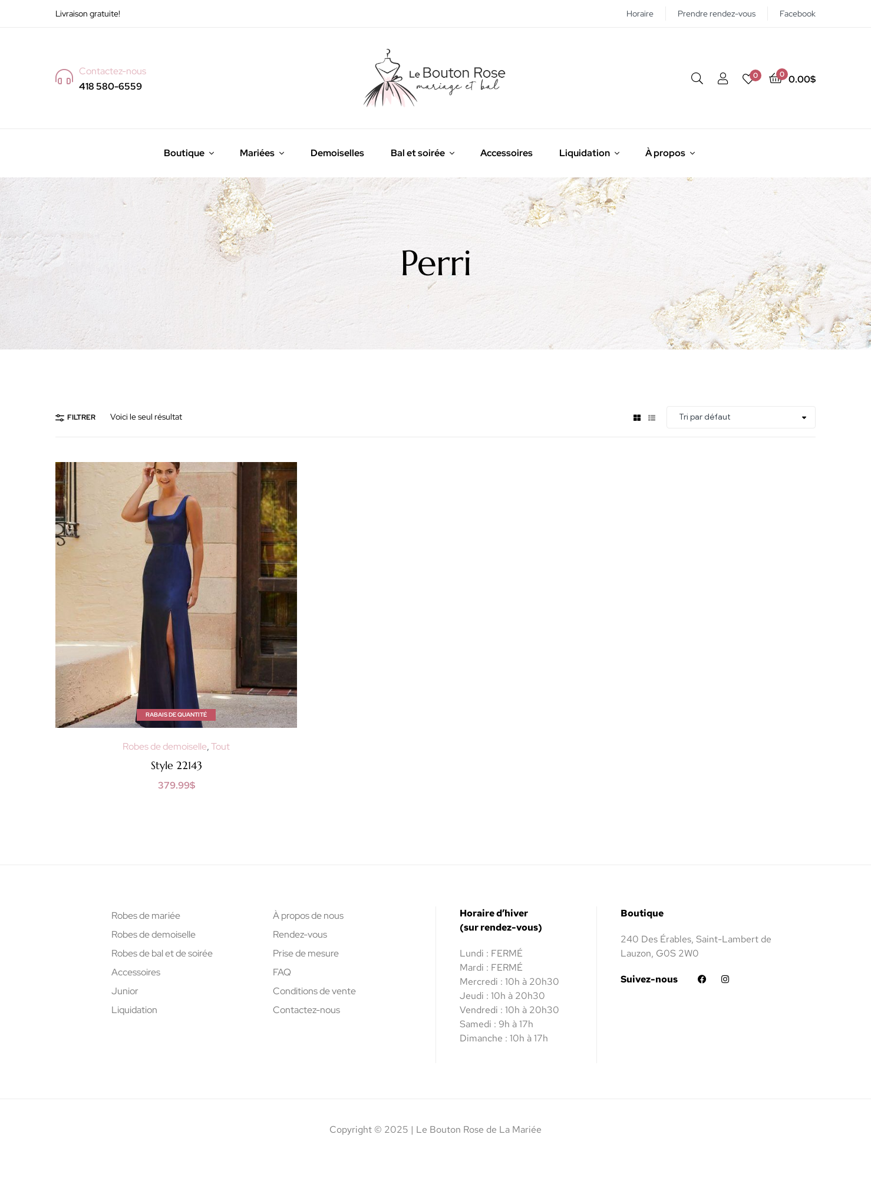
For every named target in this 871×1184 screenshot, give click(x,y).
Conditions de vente (314, 991)
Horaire (640, 13)
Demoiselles (337, 153)
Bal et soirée (418, 153)
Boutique (184, 153)
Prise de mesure (306, 953)
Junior (124, 991)
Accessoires (506, 153)
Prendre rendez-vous (716, 13)
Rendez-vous (300, 934)
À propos (665, 153)
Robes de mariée (145, 915)
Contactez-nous (306, 1010)
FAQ (282, 972)
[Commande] (741, 417)
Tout (220, 746)
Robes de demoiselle (165, 746)
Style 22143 (176, 765)
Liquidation (584, 153)
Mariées (257, 153)
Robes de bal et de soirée (162, 953)
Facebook (798, 13)
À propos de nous (308, 915)
